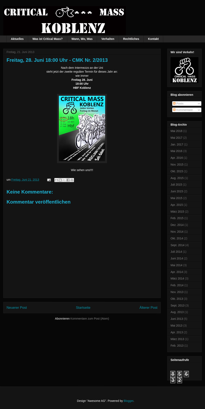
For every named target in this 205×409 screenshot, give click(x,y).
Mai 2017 (176, 137)
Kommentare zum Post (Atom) (90, 318)
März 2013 (177, 339)
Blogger (128, 400)
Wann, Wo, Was (82, 39)
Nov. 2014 (177, 231)
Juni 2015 (177, 191)
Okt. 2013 (177, 298)
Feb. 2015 (177, 218)
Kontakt (153, 39)
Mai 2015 (176, 198)
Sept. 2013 (177, 305)
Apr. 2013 (177, 332)
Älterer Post (148, 308)
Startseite (83, 308)
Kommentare (183, 110)
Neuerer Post (17, 308)
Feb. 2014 (177, 285)
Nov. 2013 (177, 292)
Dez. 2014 (177, 224)
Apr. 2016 (177, 157)
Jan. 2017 (177, 144)
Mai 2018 (176, 131)
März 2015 (177, 211)
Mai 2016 (176, 151)
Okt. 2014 (177, 238)
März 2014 (177, 278)
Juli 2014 (176, 251)
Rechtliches (131, 39)
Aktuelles (17, 39)
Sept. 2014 (177, 245)
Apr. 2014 (177, 272)
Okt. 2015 (177, 171)
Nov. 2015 (177, 164)
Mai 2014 (176, 265)
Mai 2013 (176, 325)
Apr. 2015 (177, 204)
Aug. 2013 (177, 312)
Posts (178, 103)
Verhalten (107, 39)
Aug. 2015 (177, 178)
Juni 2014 (177, 258)
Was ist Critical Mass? (47, 39)
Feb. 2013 (177, 345)
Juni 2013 (177, 318)
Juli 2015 (176, 184)
